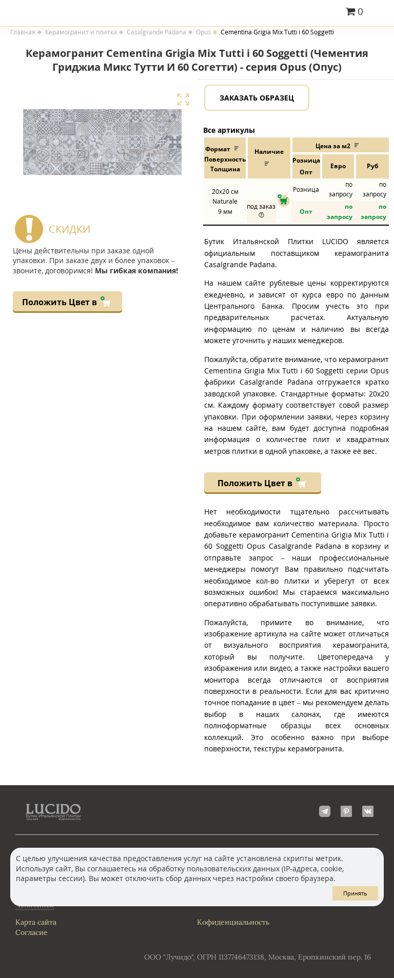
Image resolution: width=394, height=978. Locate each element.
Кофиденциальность (233, 922)
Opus (203, 32)
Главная (22, 32)
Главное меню (379, 12)
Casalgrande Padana (156, 32)
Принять (355, 893)
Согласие (31, 932)
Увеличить (183, 99)
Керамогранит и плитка (81, 32)
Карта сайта (35, 922)
